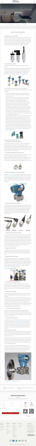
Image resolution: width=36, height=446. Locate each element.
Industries (14, 423)
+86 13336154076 (31, 428)
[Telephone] (6, 405)
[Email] (15, 403)
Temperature (8, 432)
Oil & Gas (13, 432)
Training (18, 24)
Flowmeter (7, 425)
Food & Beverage (14, 427)
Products (8, 423)
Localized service (20, 425)
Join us (1, 430)
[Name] (6, 403)
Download (19, 426)
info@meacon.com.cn (32, 426)
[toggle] (2, 1)
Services (19, 423)
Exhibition (25, 24)
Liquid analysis (8, 426)
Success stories (2, 429)
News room (11, 24)
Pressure (7, 429)
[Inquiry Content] (10, 409)
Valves (7, 433)
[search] (31, 1)
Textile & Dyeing (14, 435)
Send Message (10, 413)
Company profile (2, 426)
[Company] (15, 405)
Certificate (1, 427)
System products (8, 430)
